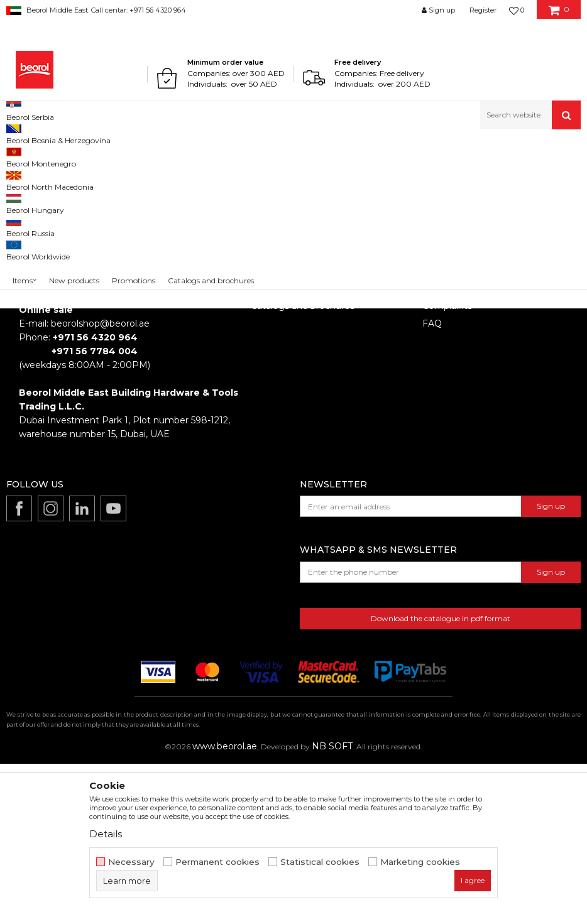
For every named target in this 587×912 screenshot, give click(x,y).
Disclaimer (445, 419)
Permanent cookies (217, 862)
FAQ (432, 471)
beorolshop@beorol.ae (100, 471)
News (263, 419)
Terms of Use (451, 401)
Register (482, 10)
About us (270, 401)
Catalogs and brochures (302, 454)
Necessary (131, 862)
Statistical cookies (319, 862)
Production (275, 436)
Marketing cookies (420, 862)
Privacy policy (452, 436)
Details (105, 834)
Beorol (18, 156)
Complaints (447, 454)
